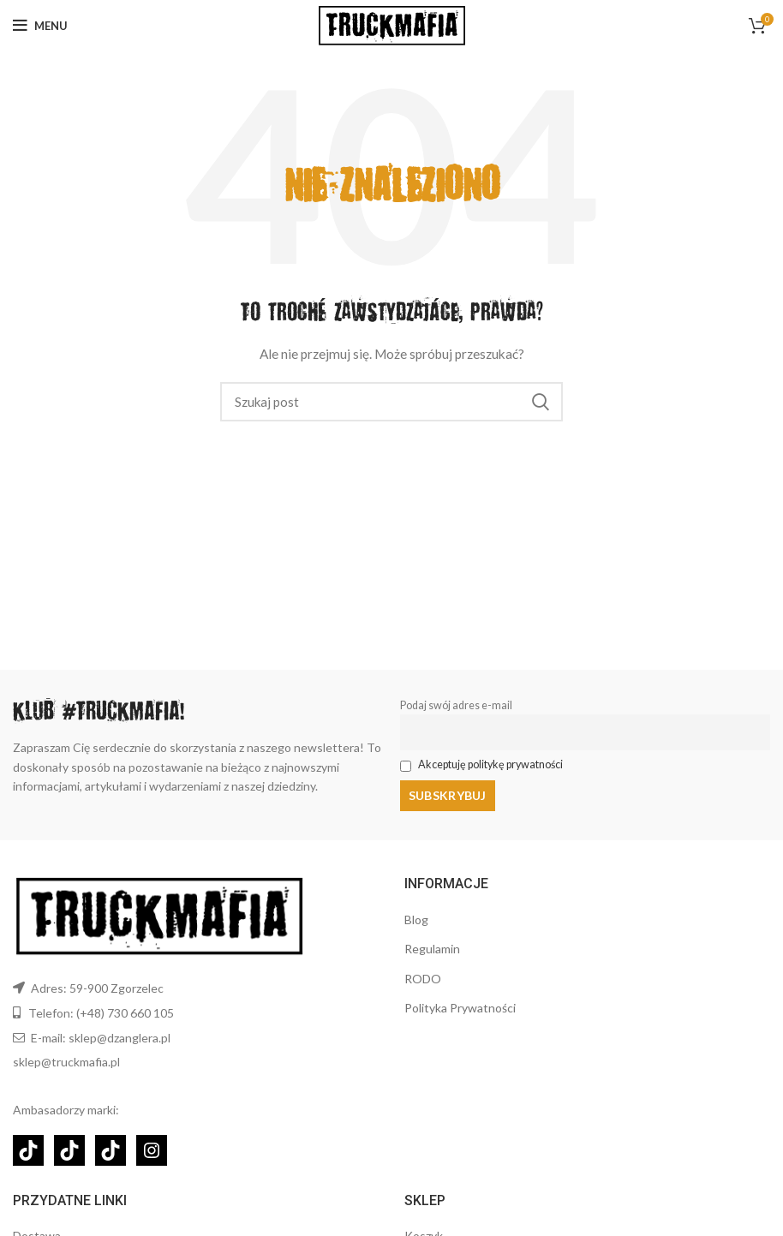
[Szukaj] (391, 401)
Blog (416, 919)
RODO (422, 978)
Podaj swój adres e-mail (456, 705)
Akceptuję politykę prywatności (490, 764)
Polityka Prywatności (460, 1007)
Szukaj (539, 401)
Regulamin (432, 948)
